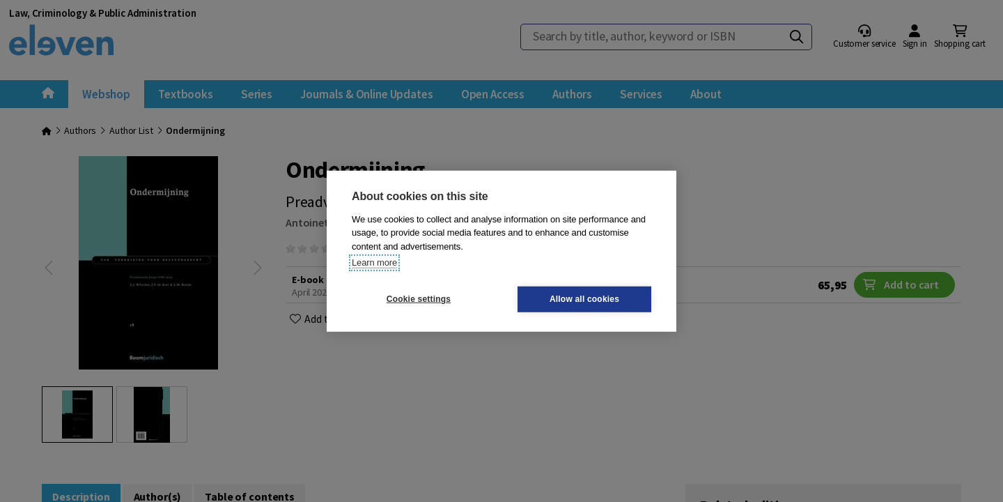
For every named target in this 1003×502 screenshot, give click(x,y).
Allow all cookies (584, 299)
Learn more (374, 262)
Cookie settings (419, 299)
